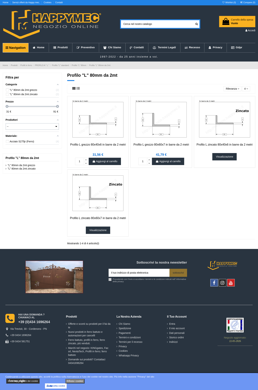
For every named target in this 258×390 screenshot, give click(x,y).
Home (6, 2)
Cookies (48, 2)
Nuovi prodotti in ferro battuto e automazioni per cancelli (85, 333)
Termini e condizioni (130, 337)
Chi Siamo (124, 323)
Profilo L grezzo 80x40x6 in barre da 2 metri (98, 144)
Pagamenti (125, 333)
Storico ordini (176, 337)
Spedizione (125, 328)
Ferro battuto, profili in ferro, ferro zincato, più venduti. (86, 342)
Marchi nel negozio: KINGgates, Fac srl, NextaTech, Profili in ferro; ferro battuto (88, 351)
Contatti (59, 2)
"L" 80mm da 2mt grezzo (21, 165)
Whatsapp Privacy (129, 355)
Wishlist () (229, 2)
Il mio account (177, 328)
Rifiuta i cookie (75, 381)
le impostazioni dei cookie (23, 380)
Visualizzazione (224, 156)
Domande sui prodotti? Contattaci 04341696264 (86, 361)
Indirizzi (173, 341)
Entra (172, 323)
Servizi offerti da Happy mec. (26, 2)
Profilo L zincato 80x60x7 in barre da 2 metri (98, 218)
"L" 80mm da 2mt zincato (21, 168)
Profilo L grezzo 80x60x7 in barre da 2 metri (161, 144)
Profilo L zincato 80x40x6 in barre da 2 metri (224, 144)
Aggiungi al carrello (104, 161)
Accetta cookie (56, 385)
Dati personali (177, 333)
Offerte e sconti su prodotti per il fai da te (89, 325)
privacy (120, 281)
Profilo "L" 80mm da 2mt (22, 158)
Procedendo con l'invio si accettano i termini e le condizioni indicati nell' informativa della (149, 280)
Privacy (123, 346)
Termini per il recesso (130, 341)
